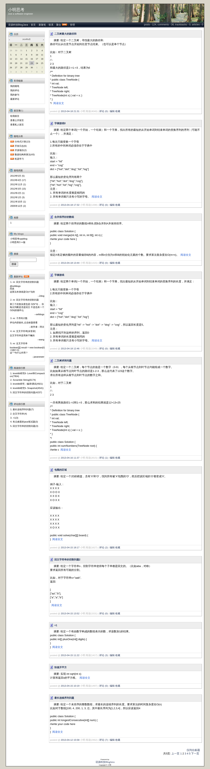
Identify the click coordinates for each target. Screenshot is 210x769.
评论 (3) (103, 655)
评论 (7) (103, 740)
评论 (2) (103, 547)
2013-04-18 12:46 (70, 348)
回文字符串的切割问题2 (67, 559)
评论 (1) (103, 458)
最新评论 (14, 99)
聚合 (58, 24)
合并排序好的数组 (64, 217)
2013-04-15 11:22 (70, 655)
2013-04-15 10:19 (70, 686)
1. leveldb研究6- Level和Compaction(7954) (27, 374)
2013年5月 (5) (17, 176)
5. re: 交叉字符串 (18, 343)
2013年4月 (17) (18, 180)
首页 (33, 24)
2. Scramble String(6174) (23, 380)
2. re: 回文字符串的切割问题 (24, 300)
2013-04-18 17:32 (70, 205)
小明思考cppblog (18, 238)
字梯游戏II (60, 123)
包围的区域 (60, 469)
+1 (55, 625)
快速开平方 (60, 667)
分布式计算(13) (22, 141)
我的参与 (14, 94)
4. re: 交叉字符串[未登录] (22, 331)
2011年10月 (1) (18, 201)
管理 (72, 24)
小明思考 (16, 9)
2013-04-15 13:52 (70, 613)
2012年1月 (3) (17, 197)
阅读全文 (58, 103)
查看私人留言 (17, 124)
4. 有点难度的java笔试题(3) (24, 421)
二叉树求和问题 (63, 360)
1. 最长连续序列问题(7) (22, 409)
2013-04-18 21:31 (70, 111)
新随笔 (42, 24)
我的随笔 (14, 86)
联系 (51, 24)
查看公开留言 (17, 120)
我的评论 (14, 90)
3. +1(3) (14, 418)
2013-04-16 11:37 (70, 458)
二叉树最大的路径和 (65, 33)
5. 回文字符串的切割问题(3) (24, 426)
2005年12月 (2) (18, 206)
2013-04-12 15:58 (70, 740)
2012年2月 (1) (17, 193)
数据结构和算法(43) (25, 154)
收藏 (117, 111)
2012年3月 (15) (18, 188)
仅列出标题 (193, 750)
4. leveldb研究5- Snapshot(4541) (27, 388)
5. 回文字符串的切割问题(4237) (26, 392)
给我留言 (14, 116)
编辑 (112, 111)
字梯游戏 (59, 275)
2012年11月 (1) (18, 184)
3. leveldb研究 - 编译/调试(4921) (26, 384)
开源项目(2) (21, 150)
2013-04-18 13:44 (70, 263)
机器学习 (19, 159)
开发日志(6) (21, 146)
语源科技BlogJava (18, 24)
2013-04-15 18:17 (70, 547)
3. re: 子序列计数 (18, 318)
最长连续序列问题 (64, 697)
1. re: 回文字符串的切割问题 (24, 282)
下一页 (195, 753)
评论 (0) (103, 111)
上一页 (175, 753)
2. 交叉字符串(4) (18, 413)
